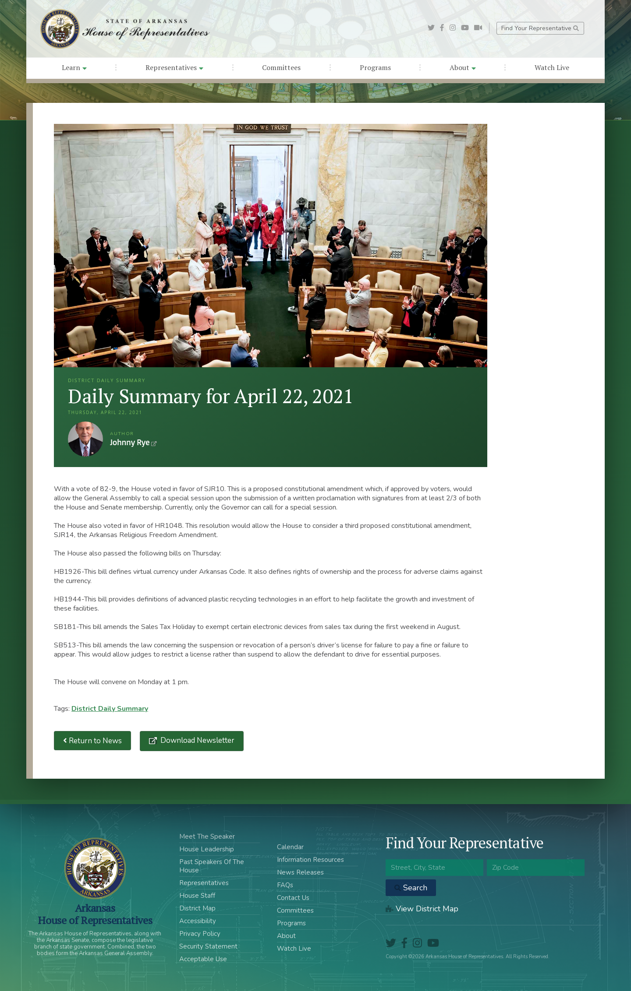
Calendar (290, 847)
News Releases (300, 872)
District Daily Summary (109, 708)
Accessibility (197, 921)
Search (410, 887)
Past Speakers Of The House (211, 866)
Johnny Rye (85, 439)
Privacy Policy (199, 933)
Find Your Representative (540, 28)
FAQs (285, 885)
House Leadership (206, 849)
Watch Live (552, 67)
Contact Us (293, 897)
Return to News (92, 741)
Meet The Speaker (207, 836)
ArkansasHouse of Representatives (95, 914)
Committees (281, 67)
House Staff (197, 895)
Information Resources (310, 859)
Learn (74, 67)
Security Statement (208, 946)
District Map (197, 908)
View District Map (422, 908)
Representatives (174, 67)
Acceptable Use (203, 959)
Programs (375, 67)
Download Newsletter (196, 740)
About (463, 67)
